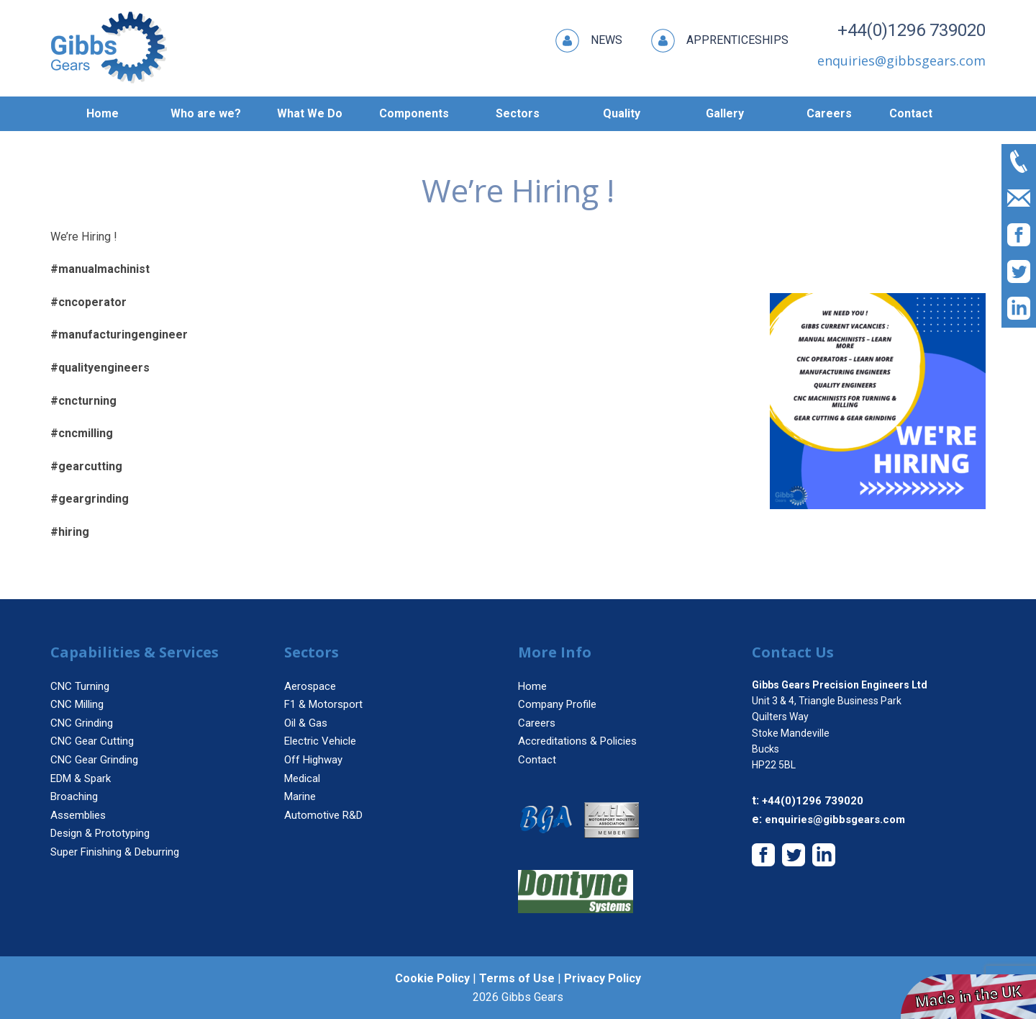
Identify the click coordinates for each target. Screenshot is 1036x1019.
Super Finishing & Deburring (114, 851)
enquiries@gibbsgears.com (835, 819)
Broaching (74, 796)
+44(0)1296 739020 (911, 30)
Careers (829, 113)
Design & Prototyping (100, 833)
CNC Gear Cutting (92, 741)
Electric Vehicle (320, 741)
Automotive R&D (323, 815)
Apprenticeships (720, 41)
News (588, 41)
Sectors (518, 113)
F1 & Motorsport (323, 704)
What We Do (309, 113)
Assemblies (78, 815)
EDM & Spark (80, 778)
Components (414, 113)
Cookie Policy (432, 978)
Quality (621, 113)
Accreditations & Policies (577, 741)
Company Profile (557, 704)
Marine (300, 796)
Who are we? (206, 113)
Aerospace (310, 686)
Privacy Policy (602, 978)
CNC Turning (79, 686)
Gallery (725, 113)
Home (102, 113)
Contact (910, 113)
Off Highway (313, 759)
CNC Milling (77, 704)
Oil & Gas (305, 723)
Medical (302, 778)
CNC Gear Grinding (94, 759)
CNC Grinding (81, 723)
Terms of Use (517, 978)
